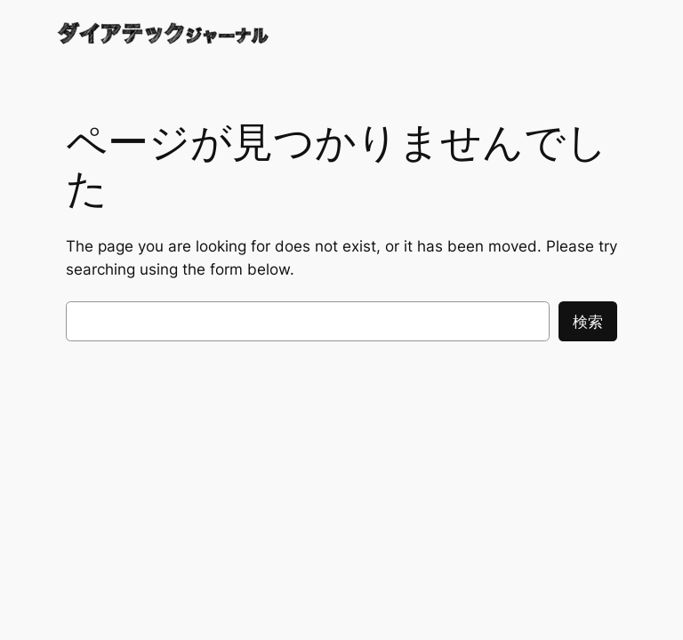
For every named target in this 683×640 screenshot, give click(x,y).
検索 (588, 322)
